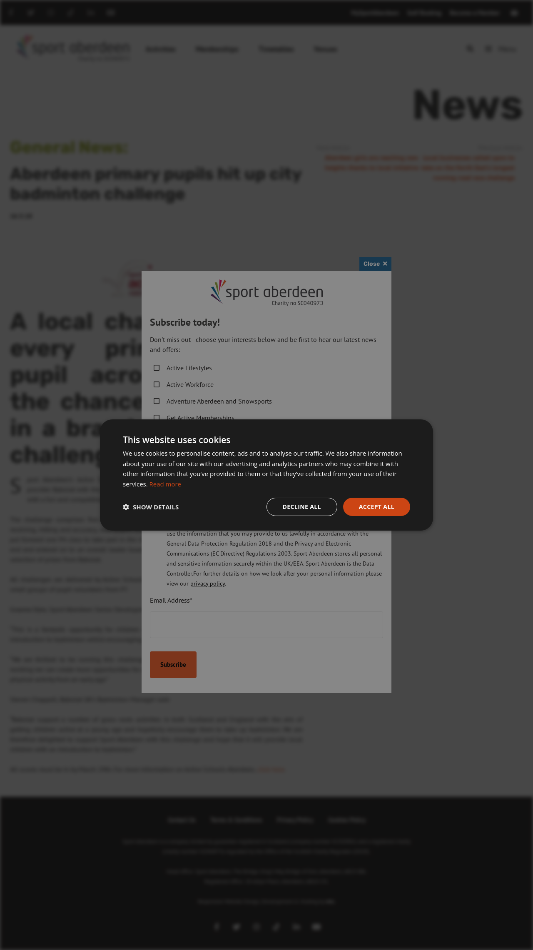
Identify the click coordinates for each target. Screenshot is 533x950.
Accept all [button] (376, 507)
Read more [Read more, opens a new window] (165, 484)
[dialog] (266, 475)
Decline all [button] (301, 507)
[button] (151, 507)
